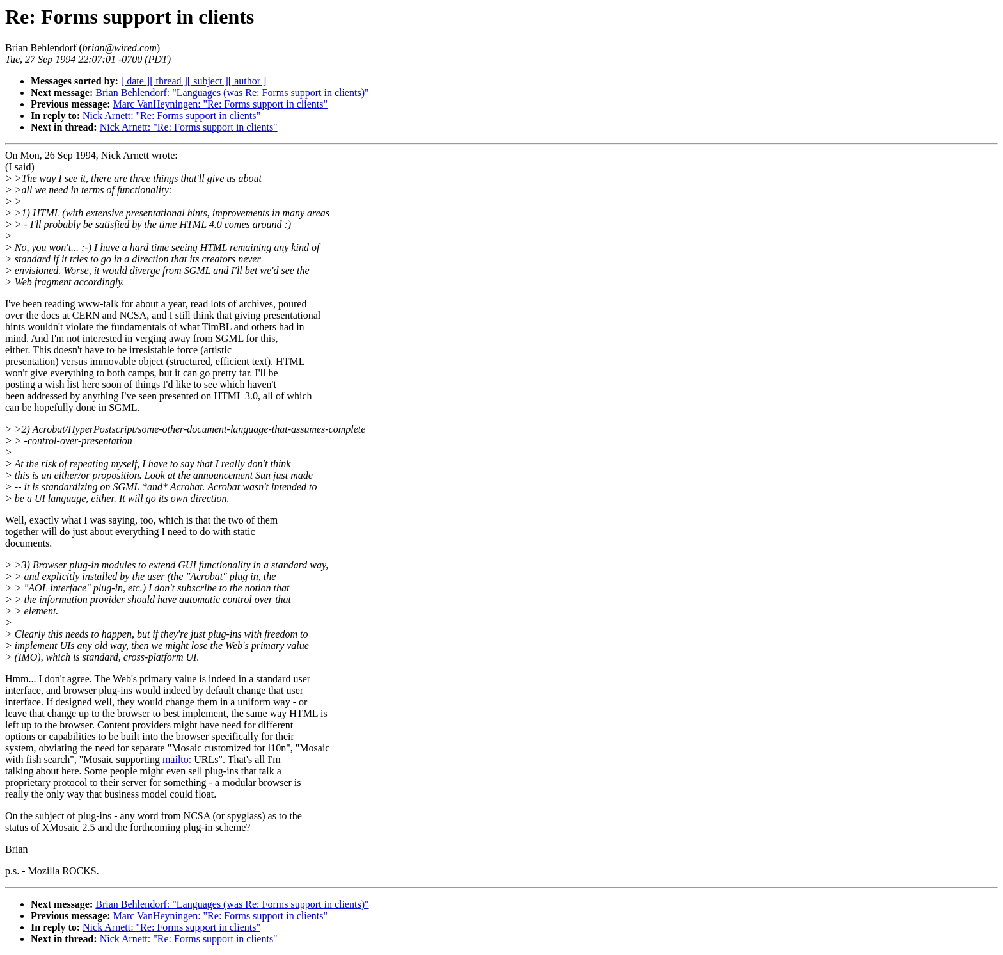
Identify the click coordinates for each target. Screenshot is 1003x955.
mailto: (176, 759)
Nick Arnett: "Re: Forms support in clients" (171, 115)
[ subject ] (207, 81)
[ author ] (247, 81)
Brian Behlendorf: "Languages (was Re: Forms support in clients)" (231, 92)
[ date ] (135, 81)
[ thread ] (168, 81)
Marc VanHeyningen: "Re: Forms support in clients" (220, 104)
